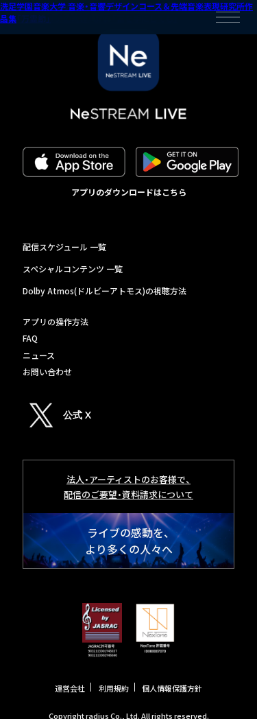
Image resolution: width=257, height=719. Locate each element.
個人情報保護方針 (172, 688)
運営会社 (70, 688)
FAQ (30, 338)
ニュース (39, 355)
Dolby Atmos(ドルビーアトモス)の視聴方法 (104, 290)
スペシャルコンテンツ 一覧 (73, 268)
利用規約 (114, 688)
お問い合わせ (47, 371)
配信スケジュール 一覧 (64, 246)
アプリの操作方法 (55, 321)
